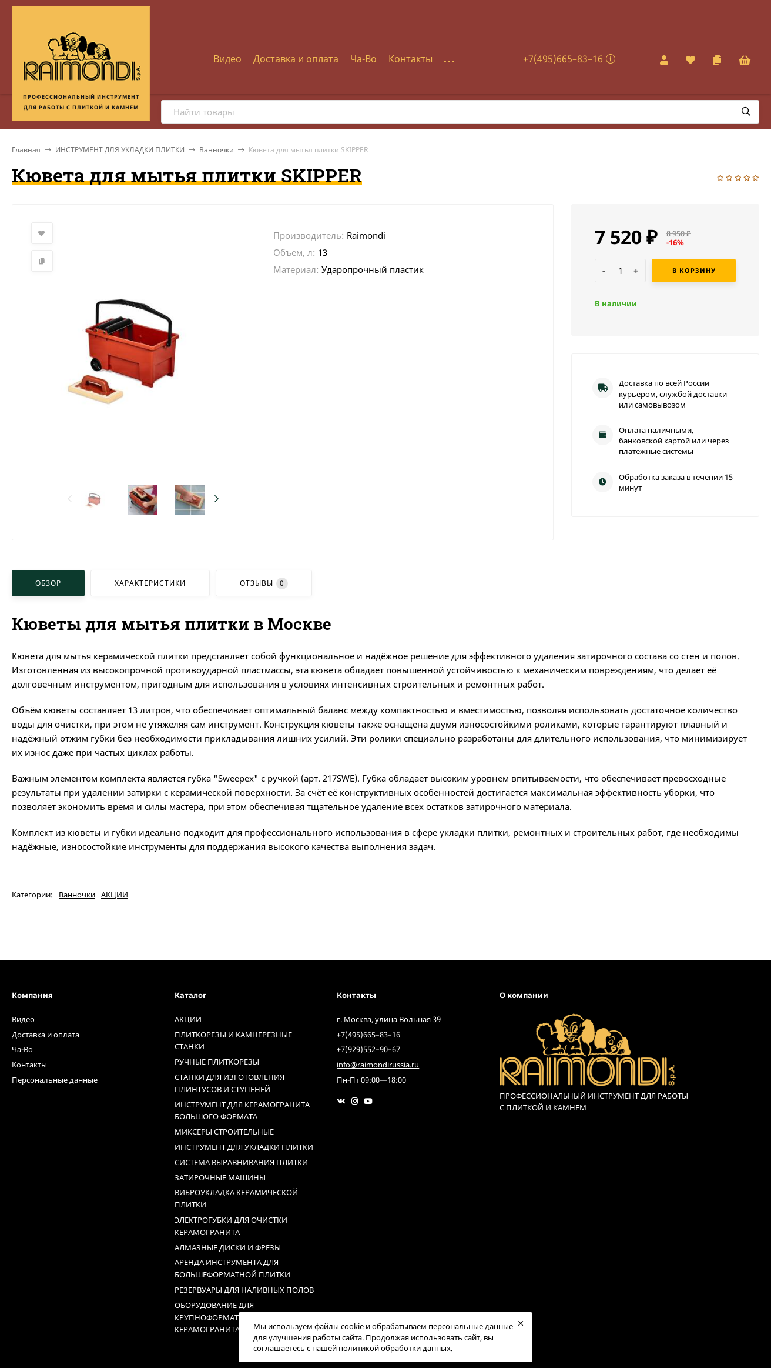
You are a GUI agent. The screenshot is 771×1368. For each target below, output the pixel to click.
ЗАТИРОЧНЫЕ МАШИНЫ (220, 1177)
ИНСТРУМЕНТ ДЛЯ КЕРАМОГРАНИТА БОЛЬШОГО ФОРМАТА (242, 1110)
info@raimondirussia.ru (378, 1064)
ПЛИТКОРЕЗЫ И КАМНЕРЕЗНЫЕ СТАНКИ (233, 1040)
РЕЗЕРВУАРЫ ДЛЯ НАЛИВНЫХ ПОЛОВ (244, 1289)
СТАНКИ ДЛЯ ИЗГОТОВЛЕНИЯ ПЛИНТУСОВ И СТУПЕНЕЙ (229, 1083)
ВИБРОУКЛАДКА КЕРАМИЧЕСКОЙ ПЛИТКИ (236, 1198)
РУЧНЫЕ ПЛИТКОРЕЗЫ (217, 1061)
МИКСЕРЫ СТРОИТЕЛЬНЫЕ (224, 1131)
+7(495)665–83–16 (563, 58)
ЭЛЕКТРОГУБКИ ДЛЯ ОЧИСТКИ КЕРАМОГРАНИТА (231, 1225)
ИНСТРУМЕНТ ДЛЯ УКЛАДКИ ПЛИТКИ (120, 150)
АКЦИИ (114, 894)
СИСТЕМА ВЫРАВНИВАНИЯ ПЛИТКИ (241, 1162)
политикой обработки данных (394, 1348)
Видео (227, 58)
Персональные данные (55, 1080)
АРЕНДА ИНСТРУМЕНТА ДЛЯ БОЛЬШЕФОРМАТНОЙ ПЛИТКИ (232, 1268)
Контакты (410, 58)
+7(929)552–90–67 (368, 1049)
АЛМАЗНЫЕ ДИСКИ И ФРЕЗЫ (228, 1247)
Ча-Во (363, 58)
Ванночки (216, 150)
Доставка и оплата (295, 58)
